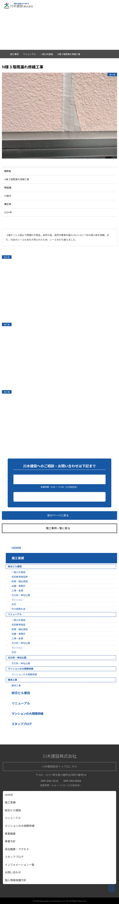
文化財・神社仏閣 (21, 595)
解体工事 (16, 685)
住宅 (14, 604)
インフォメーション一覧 (19, 864)
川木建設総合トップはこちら (59, 766)
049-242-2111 (60, 479)
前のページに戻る (60, 515)
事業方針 (10, 841)
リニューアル (20, 703)
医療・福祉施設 (20, 581)
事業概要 (10, 833)
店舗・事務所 (18, 586)
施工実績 (17, 558)
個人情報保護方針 (15, 880)
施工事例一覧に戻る (59, 528)
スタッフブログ (14, 856)
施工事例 (16, 54)
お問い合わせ (59, 497)
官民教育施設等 (20, 576)
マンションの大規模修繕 (24, 674)
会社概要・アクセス (17, 849)
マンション (17, 599)
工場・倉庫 (17, 590)
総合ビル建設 (20, 693)
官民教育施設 (18, 624)
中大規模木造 (18, 609)
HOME (16, 547)
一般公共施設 (48, 54)
